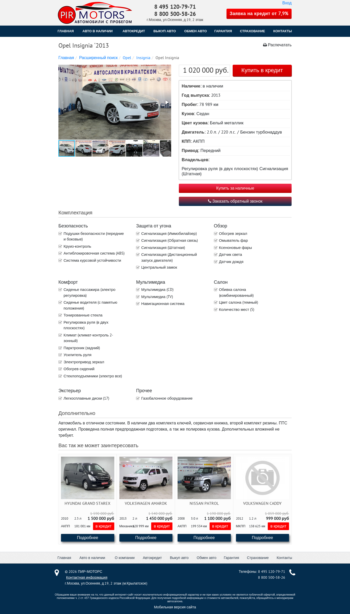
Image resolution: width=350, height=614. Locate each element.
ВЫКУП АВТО (164, 31)
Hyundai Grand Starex (87, 503)
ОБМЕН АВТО (195, 31)
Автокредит (152, 558)
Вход (287, 3)
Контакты (284, 558)
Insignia (143, 58)
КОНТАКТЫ (282, 31)
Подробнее (87, 537)
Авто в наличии (98, 31)
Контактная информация (86, 577)
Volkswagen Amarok (146, 503)
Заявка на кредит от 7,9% (259, 13)
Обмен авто (207, 558)
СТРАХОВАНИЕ (252, 31)
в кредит (104, 526)
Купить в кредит (262, 70)
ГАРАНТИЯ (223, 31)
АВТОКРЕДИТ (133, 31)
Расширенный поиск (98, 58)
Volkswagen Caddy (262, 503)
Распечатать (277, 45)
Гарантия (231, 558)
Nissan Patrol (204, 503)
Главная (66, 31)
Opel (127, 58)
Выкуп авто (179, 558)
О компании (125, 558)
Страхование (258, 558)
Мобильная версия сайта (175, 607)
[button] (114, 102)
